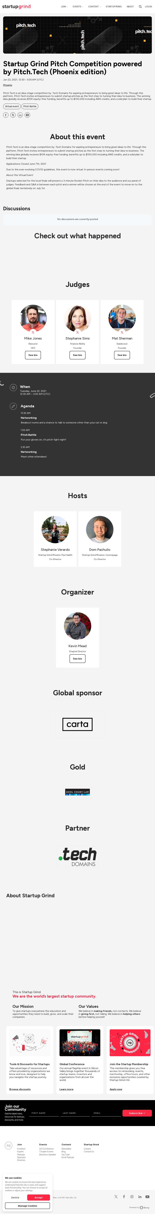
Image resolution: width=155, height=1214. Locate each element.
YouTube (66, 1154)
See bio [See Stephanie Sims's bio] (77, 355)
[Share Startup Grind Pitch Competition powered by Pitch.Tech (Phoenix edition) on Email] (27, 115)
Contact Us (89, 1151)
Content (93, 6)
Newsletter (66, 1149)
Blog (64, 1151)
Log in (148, 6)
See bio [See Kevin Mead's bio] (77, 658)
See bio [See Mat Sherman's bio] (122, 355)
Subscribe (135, 1113)
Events (77, 6)
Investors (21, 1149)
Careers (87, 1149)
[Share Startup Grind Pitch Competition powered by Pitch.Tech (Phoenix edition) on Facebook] (5, 115)
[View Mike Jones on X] (33, 332)
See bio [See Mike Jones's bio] (33, 355)
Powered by (139, 1207)
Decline (15, 1197)
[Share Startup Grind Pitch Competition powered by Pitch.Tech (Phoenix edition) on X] (12, 115)
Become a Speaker (47, 1154)
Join (63, 6)
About (130, 6)
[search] (140, 6)
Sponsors (21, 1157)
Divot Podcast (68, 1157)
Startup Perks (114, 6)
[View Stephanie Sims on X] (77, 332)
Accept (39, 1197)
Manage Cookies (27, 1205)
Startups (21, 1154)
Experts (20, 1151)
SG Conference (46, 1149)
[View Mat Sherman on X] (122, 332)
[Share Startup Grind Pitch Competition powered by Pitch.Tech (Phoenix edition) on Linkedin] (20, 115)
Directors (21, 1160)
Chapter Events (46, 1151)
